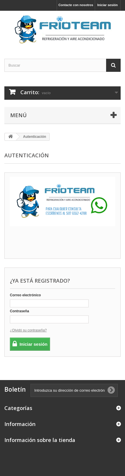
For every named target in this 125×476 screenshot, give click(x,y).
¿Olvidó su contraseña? (28, 330)
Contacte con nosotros (75, 5)
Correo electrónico (25, 295)
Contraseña (19, 311)
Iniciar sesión (107, 5)
